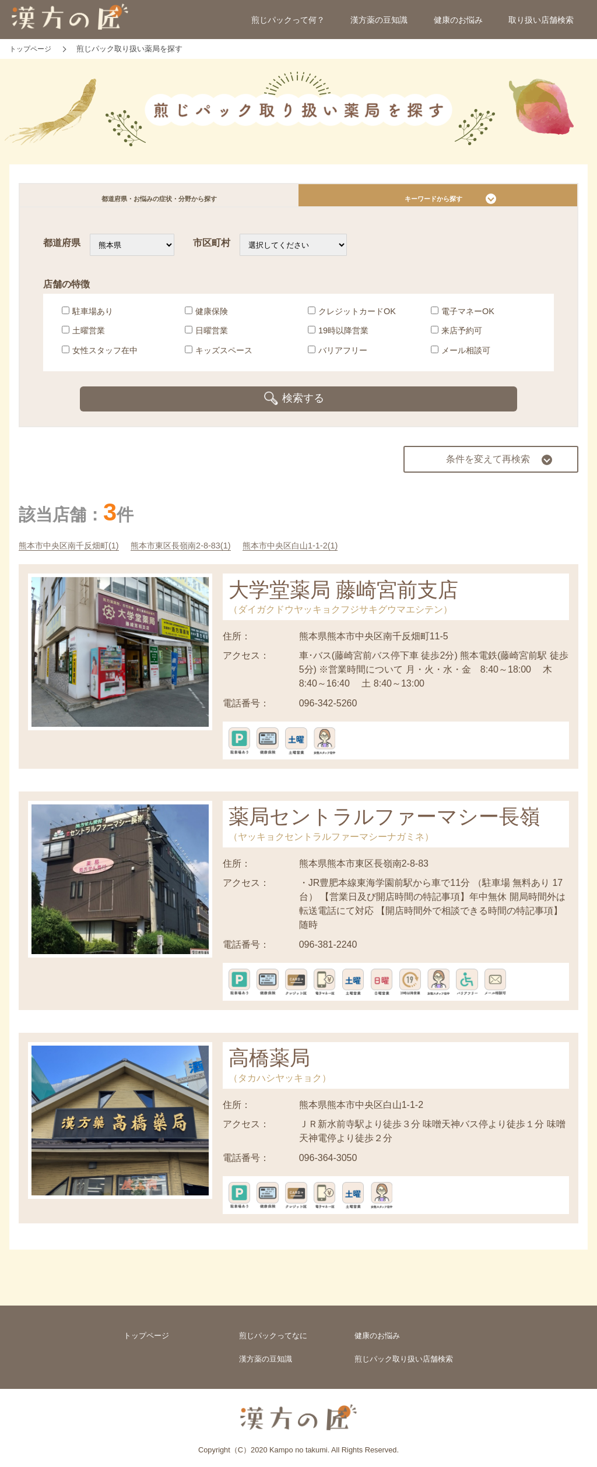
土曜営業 (83, 336)
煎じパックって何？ (288, 19)
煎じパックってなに (273, 1328)
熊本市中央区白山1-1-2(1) (323, 536)
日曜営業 (206, 336)
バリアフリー (337, 356)
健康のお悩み (458, 19)
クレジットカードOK (352, 316)
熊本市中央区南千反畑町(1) (76, 536)
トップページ (146, 1328)
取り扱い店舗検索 (541, 19)
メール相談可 (460, 356)
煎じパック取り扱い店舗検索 (403, 1353)
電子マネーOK (462, 316)
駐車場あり (87, 316)
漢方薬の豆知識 (379, 19)
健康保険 (206, 316)
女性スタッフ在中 (100, 356)
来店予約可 (456, 336)
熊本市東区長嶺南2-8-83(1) (201, 536)
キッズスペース (218, 356)
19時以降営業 (338, 336)
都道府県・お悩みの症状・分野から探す (159, 198)
